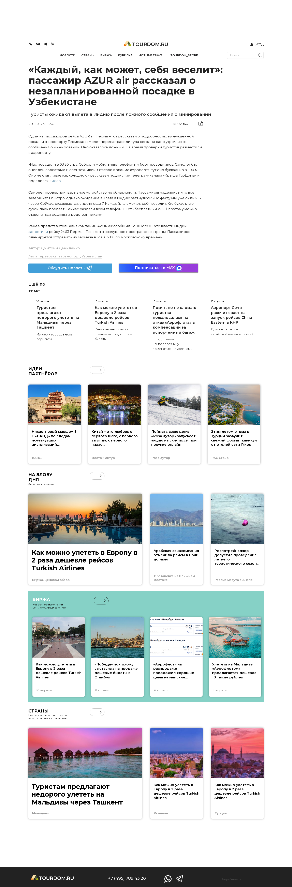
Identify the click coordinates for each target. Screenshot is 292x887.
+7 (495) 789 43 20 (127, 878)
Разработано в (231, 879)
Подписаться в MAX (158, 268)
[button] (100, 370)
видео (55, 181)
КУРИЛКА (125, 55)
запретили (38, 232)
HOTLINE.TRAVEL (151, 55)
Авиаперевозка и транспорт (54, 256)
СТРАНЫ (87, 55)
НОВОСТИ (67, 55)
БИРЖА (106, 55)
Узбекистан (92, 256)
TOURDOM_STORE (184, 55)
